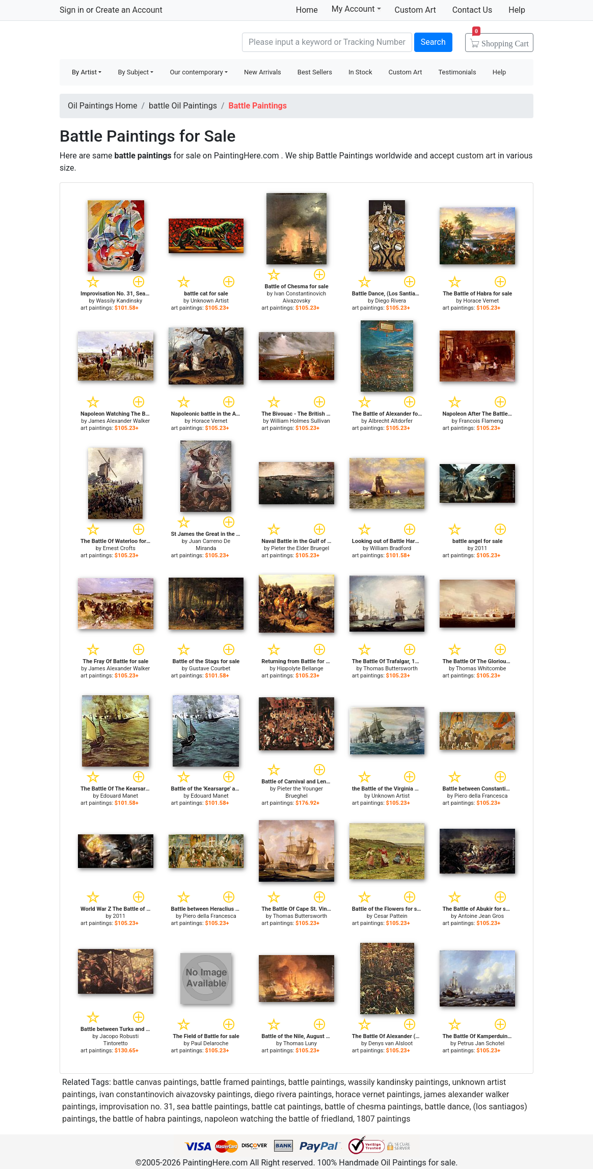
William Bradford (390, 548)
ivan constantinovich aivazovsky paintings (175, 1094)
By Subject (133, 72)
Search (433, 42)
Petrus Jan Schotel (480, 1043)
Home (307, 10)
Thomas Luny (300, 1043)
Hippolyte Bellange (300, 668)
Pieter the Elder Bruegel (300, 548)
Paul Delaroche (210, 1043)
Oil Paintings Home (102, 106)
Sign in (72, 10)
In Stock (360, 72)
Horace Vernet (481, 300)
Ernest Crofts (119, 548)
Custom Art (415, 10)
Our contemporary (196, 72)
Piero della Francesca (481, 796)
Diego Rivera (390, 300)
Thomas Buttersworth (390, 668)
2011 (481, 548)
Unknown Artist (210, 300)
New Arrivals (262, 72)
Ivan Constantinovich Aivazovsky (300, 297)
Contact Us (472, 10)
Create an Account (128, 10)
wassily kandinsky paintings (398, 1082)
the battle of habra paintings (150, 1119)
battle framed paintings (243, 1082)
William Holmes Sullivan (300, 421)
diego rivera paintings (293, 1094)
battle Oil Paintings (183, 106)
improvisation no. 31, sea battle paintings (173, 1106)
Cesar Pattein (391, 916)
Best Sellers (315, 72)
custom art (476, 155)
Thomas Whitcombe (481, 668)
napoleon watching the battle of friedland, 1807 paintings (307, 1119)
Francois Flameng (481, 421)
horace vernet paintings (378, 1094)
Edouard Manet (119, 796)
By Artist (84, 72)
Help (516, 10)
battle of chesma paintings (373, 1106)
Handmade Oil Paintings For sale (136, 41)
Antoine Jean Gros (481, 916)
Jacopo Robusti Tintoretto (119, 1040)
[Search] (327, 42)
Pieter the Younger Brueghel (300, 792)
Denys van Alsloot (390, 1043)
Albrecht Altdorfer (390, 421)
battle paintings (316, 1082)
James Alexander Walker (119, 421)
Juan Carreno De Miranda (209, 545)
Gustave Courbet (209, 668)
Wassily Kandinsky (119, 300)
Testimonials (457, 72)
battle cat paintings (286, 1106)
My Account (356, 8)
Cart (500, 40)
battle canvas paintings (155, 1082)
